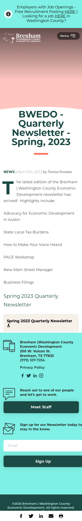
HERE (70, 11)
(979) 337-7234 (32, 360)
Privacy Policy (32, 367)
